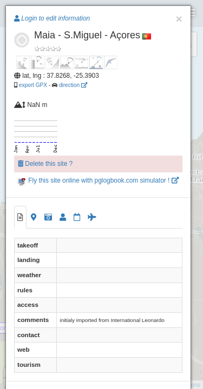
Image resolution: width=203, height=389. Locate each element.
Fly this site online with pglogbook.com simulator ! (98, 180)
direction (73, 85)
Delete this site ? (45, 163)
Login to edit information (52, 18)
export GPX (33, 85)
